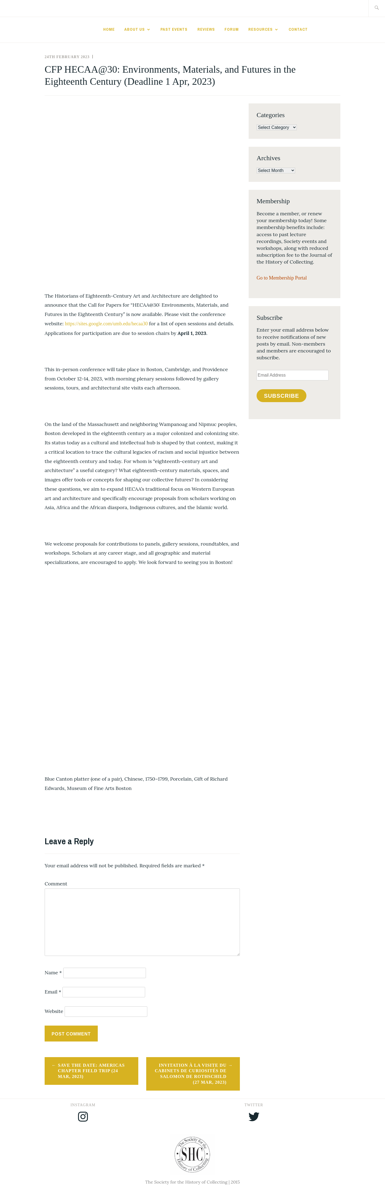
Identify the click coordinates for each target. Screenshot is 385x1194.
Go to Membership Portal (282, 278)
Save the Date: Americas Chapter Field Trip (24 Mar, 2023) (91, 1071)
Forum (232, 29)
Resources (260, 29)
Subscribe (281, 396)
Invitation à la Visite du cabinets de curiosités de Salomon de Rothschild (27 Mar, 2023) (190, 1074)
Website (54, 1011)
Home (109, 29)
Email (53, 992)
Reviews (206, 29)
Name (53, 972)
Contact (298, 29)
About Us (134, 29)
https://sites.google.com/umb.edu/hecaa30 (106, 323)
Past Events (174, 29)
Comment (56, 883)
